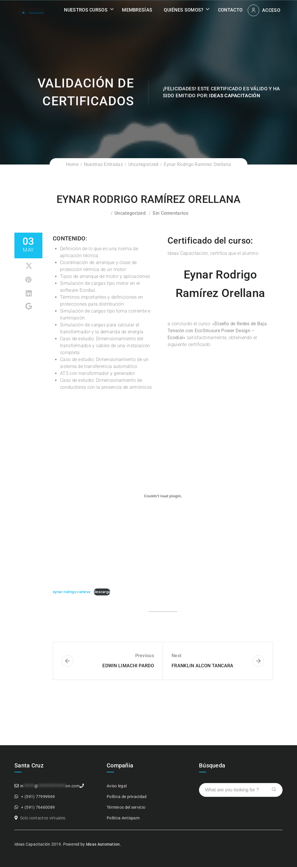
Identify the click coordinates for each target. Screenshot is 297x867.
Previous (144, 655)
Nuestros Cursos (86, 10)
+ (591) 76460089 (38, 807)
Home (72, 164)
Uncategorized (143, 164)
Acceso (271, 10)
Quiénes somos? (183, 10)
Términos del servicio (126, 807)
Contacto (230, 10)
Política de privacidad (127, 796)
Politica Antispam (123, 818)
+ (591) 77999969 (38, 796)
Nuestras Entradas (103, 164)
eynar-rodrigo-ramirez (72, 592)
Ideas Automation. (103, 844)
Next (176, 655)
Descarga (102, 592)
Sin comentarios (170, 213)
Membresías (137, 10)
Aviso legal (117, 786)
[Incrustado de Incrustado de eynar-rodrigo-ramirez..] (163, 495)
